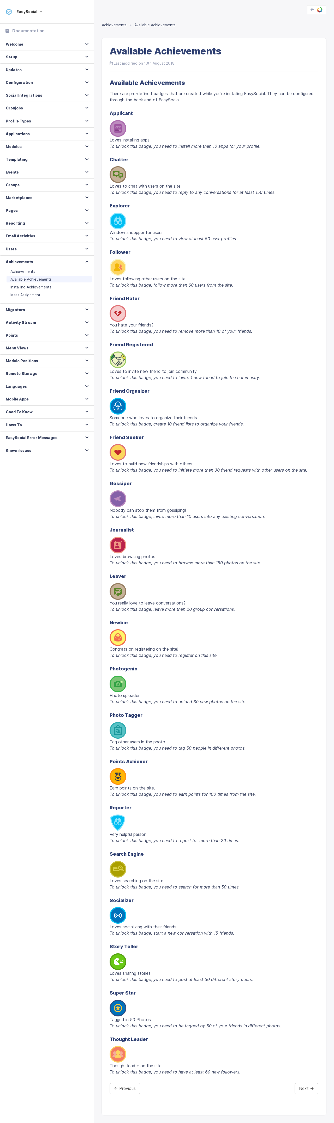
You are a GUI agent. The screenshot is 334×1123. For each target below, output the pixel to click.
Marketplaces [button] (19, 197)
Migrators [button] (15, 309)
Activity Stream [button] (21, 322)
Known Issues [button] (18, 450)
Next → (306, 1088)
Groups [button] (13, 185)
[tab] (47, 44)
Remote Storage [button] (21, 373)
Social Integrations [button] (24, 95)
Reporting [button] (15, 223)
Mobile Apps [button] (17, 399)
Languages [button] (16, 386)
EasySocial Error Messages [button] (31, 437)
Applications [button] (18, 134)
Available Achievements (31, 279)
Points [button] (12, 335)
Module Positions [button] (22, 361)
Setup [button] (11, 57)
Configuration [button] (19, 82)
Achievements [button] (19, 262)
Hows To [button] (14, 425)
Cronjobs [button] (14, 108)
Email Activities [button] (20, 236)
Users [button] (11, 249)
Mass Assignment (25, 295)
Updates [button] (14, 69)
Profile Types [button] (18, 121)
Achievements (22, 271)
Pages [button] (12, 210)
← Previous (125, 1088)
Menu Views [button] (17, 348)
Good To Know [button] (19, 412)
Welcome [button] (14, 44)
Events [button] (12, 172)
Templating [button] (17, 159)
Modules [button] (14, 146)
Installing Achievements (30, 287)
